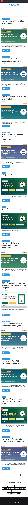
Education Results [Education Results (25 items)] (18, 486)
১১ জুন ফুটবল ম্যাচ (8, 175)
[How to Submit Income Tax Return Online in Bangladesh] (14, 337)
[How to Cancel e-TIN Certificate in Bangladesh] (14, 35)
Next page (24, 475)
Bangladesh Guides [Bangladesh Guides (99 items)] (9, 486)
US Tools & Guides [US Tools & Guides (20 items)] (11, 493)
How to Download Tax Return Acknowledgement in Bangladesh (12, 137)
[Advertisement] (14, 11)
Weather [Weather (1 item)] (18, 493)
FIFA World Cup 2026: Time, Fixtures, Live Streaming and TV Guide (13, 401)
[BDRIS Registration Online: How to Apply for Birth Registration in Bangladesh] (14, 300)
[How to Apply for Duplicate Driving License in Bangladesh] (14, 453)
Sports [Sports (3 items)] (24, 488)
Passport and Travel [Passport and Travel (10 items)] (17, 488)
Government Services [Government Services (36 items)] (7, 488)
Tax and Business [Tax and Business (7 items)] (7, 490)
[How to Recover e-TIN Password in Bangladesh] (14, 111)
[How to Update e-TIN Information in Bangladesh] (14, 73)
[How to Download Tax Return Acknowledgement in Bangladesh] (14, 151)
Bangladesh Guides (6, 19)
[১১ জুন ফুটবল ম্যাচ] (14, 186)
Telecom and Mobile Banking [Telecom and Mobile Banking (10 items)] (18, 490)
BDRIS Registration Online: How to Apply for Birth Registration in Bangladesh (14, 285)
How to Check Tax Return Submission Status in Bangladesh (11, 245)
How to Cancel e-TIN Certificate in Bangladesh (11, 1)
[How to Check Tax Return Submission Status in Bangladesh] (14, 259)
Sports (4, 172)
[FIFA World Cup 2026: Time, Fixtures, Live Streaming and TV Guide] (14, 415)
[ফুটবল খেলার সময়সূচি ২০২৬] (14, 221)
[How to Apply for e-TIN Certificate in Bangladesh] (14, 375)
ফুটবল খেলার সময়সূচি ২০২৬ (12, 209)
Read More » (5, 50)
